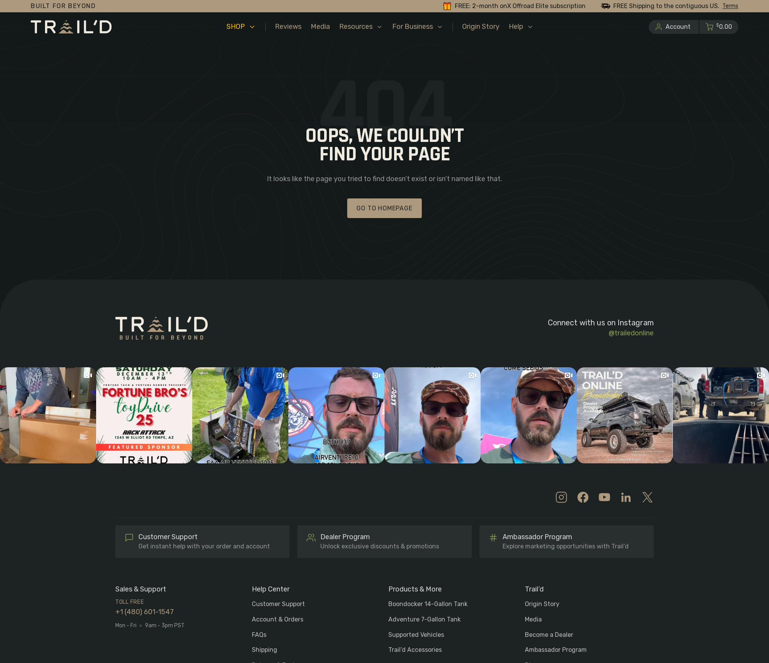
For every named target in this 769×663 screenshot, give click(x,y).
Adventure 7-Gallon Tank (424, 619)
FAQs (259, 634)
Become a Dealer (549, 634)
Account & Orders (277, 619)
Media (533, 619)
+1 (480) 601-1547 (144, 612)
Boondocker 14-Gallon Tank (428, 604)
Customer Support (278, 604)
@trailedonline (631, 333)
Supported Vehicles (416, 634)
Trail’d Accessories (415, 649)
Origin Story (542, 604)
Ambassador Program (556, 649)
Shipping (264, 649)
